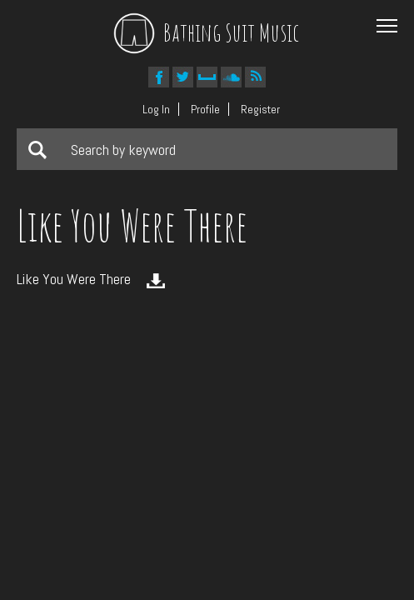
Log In (156, 109)
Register (260, 109)
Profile (205, 109)
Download (156, 280)
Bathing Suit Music (206, 32)
